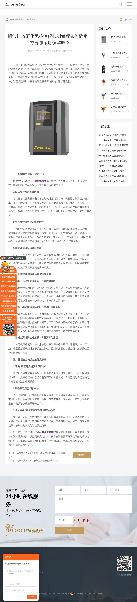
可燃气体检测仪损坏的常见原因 (113, 145)
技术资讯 (20, 19)
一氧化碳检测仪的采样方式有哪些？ (115, 181)
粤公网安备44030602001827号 (86, 593)
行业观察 (31, 19)
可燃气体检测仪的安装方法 (123, 66)
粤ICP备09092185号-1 (58, 593)
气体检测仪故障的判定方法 (111, 171)
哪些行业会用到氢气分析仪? (112, 166)
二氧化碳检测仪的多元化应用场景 (114, 161)
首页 (12, 19)
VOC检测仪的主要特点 (121, 107)
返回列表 (126, 19)
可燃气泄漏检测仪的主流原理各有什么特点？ (38, 460)
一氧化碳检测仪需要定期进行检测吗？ (116, 140)
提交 (69, 530)
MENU (129, 4)
